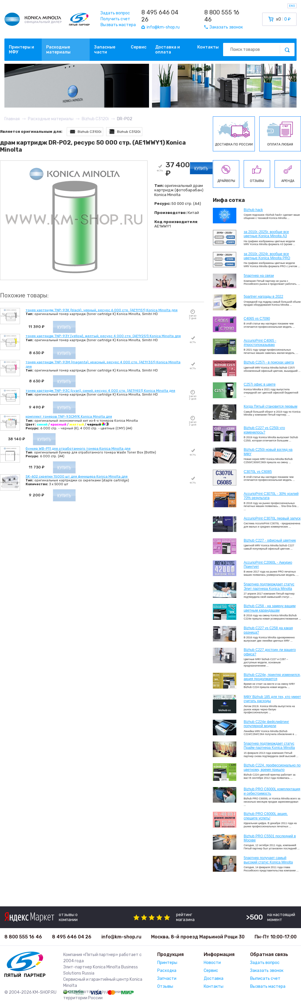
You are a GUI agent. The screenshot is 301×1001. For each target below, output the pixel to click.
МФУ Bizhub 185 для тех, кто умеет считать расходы (272, 699)
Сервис (138, 47)
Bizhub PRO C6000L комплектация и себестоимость (272, 791)
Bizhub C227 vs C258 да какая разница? (268, 630)
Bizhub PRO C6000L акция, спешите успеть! (266, 816)
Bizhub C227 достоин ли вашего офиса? (270, 652)
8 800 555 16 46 (221, 16)
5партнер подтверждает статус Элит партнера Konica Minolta (269, 586)
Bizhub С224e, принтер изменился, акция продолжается (272, 677)
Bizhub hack (253, 210)
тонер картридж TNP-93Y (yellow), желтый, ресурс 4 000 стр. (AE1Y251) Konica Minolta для (103, 336)
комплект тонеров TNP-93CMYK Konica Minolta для (69, 416)
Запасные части (104, 50)
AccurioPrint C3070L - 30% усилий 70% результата (271, 496)
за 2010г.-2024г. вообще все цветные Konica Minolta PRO (267, 256)
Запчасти (166, 978)
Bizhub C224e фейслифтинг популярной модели (266, 724)
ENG (292, 6)
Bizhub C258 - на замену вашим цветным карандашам (270, 608)
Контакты (208, 47)
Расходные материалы (58, 50)
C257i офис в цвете (259, 384)
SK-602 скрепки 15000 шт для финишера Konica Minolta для (77, 476)
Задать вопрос (115, 13)
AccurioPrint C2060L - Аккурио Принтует (268, 564)
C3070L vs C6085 (258, 472)
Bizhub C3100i (84, 131)
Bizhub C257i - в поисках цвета (269, 362)
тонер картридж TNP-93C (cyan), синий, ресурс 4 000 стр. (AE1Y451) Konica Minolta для (100, 391)
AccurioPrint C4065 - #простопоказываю (260, 343)
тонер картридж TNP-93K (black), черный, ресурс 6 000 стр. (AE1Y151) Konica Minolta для (102, 310)
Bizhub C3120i (124, 131)
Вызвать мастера (118, 24)
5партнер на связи (259, 276)
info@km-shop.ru (121, 937)
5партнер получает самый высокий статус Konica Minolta (268, 860)
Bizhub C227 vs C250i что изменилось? (264, 430)
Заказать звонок (266, 970)
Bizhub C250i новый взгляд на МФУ (268, 452)
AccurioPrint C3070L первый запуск (272, 518)
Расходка (166, 970)
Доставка (213, 978)
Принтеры (167, 962)
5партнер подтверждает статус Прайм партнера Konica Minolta (269, 745)
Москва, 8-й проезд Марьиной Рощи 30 (198, 937)
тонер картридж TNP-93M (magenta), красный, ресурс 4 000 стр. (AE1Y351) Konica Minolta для (103, 364)
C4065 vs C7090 (257, 319)
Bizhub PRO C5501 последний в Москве (270, 838)
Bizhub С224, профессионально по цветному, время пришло (272, 767)
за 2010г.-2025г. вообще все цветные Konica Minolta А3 (266, 234)
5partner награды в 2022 (263, 296)
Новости (212, 962)
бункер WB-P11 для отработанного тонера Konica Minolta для (78, 448)
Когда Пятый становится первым (270, 406)
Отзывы (165, 986)
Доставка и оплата (167, 50)
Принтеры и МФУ (21, 50)
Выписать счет (265, 978)
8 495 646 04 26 (159, 16)
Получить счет (115, 18)
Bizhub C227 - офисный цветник (270, 540)
